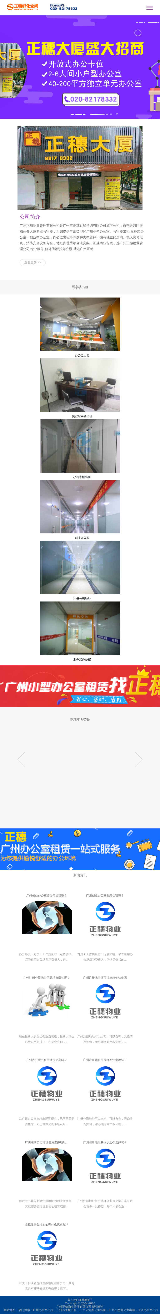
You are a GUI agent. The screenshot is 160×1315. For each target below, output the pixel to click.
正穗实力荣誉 (80, 720)
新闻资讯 (80, 876)
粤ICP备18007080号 (80, 1300)
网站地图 (9, 1311)
